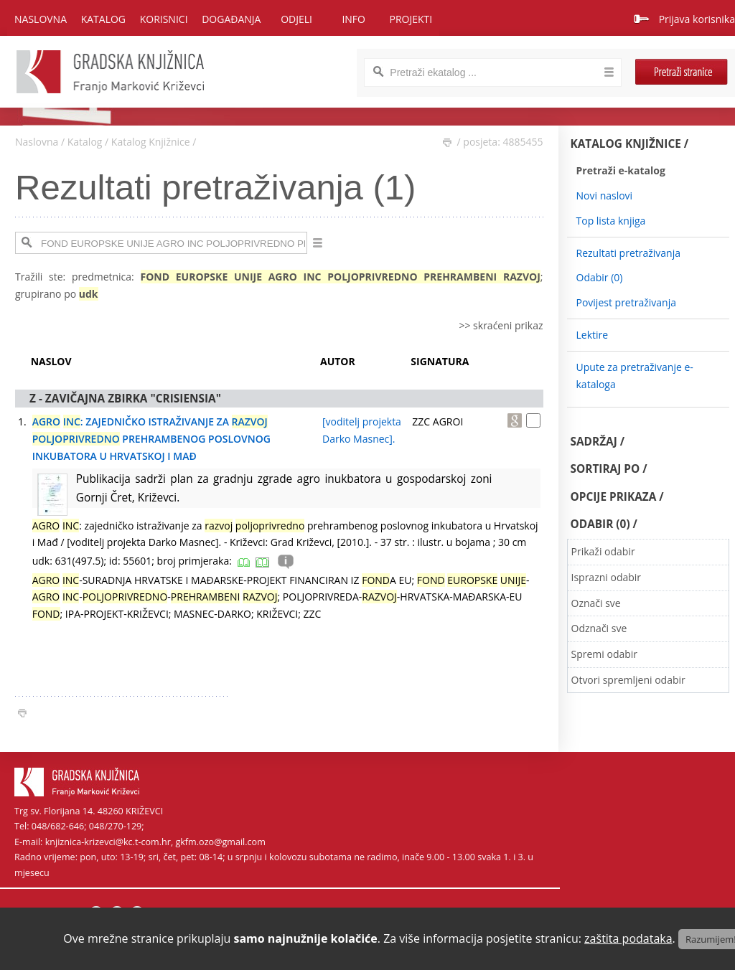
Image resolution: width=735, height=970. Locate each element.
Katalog (85, 142)
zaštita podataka (628, 938)
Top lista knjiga (611, 220)
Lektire (592, 335)
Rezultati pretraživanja (628, 253)
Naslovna (40, 19)
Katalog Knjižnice (150, 142)
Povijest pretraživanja (626, 302)
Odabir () (599, 277)
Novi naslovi (604, 195)
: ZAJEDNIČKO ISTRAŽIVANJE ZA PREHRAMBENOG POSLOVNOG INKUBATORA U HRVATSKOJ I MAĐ (151, 439)
